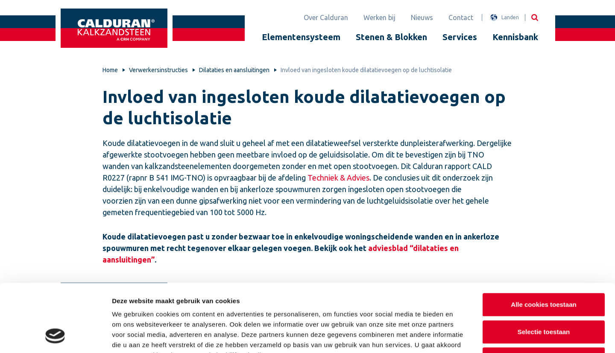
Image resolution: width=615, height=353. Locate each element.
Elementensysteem (301, 37)
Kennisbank (515, 37)
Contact (460, 17)
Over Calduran (326, 17)
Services (459, 37)
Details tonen (461, 336)
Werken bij (379, 17)
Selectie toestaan (544, 270)
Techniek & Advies (338, 177)
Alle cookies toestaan (543, 242)
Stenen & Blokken (391, 37)
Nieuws (422, 17)
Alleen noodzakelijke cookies (543, 296)
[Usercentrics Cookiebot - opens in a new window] (55, 336)
